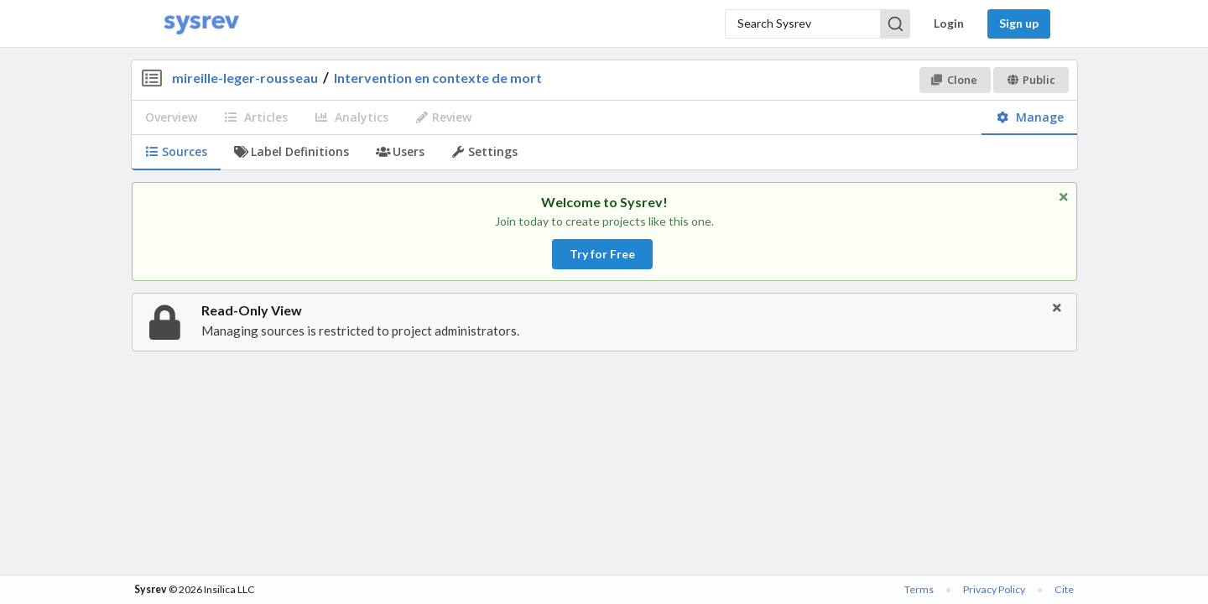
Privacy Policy (994, 589)
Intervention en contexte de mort (438, 78)
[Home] (201, 24)
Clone (954, 79)
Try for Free (602, 254)
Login (949, 23)
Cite (1064, 589)
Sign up (1019, 23)
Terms (919, 589)
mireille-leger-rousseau (245, 78)
